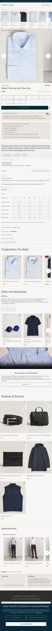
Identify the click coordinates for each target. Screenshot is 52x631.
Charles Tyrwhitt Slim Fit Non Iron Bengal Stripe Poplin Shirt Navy (13, 563)
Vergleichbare (15, 249)
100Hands (31, 24)
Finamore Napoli (23, 24)
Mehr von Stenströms (14, 291)
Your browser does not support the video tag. (26, 358)
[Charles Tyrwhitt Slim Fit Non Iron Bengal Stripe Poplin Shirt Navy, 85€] (13, 552)
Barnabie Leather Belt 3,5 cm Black (10, 435)
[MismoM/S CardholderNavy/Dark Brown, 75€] (13, 460)
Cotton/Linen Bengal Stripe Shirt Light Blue (32, 25)
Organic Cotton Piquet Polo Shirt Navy (32, 341)
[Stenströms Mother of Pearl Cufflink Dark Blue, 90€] (11, 330)
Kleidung (3, 30)
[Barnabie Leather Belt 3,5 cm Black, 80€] (13, 420)
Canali (12, 24)
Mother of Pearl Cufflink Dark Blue (12, 341)
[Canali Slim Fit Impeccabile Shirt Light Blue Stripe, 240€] (14, 19)
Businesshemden (16, 30)
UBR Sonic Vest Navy (6, 516)
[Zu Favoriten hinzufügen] (19, 257)
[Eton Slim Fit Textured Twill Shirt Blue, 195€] (42, 19)
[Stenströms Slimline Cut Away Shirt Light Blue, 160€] (4, 19)
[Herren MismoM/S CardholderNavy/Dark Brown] (13, 457)
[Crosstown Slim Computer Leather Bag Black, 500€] (39, 420)
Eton (40, 24)
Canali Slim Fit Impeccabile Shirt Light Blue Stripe (32, 281)
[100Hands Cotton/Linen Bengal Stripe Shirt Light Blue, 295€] (33, 19)
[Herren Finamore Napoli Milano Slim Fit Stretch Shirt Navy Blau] (23, 16)
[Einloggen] (42, 5)
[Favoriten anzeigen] (44, 5)
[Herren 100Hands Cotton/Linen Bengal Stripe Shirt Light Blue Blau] (33, 16)
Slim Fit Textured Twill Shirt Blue (42, 25)
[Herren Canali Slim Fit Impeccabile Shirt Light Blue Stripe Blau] (14, 16)
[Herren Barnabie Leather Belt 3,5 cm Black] (13, 417)
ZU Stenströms (8, 309)
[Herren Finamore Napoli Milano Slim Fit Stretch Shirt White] (34, 549)
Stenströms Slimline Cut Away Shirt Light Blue (11, 281)
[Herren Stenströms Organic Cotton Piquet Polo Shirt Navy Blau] (33, 326)
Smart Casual (8, 155)
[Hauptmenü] (49, 5)
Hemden (9, 30)
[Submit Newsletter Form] (49, 603)
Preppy (25, 155)
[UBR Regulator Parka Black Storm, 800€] (39, 460)
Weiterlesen (39, 612)
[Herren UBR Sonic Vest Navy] (13, 497)
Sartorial (17, 155)
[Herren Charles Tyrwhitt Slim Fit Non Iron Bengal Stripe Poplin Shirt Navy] (13, 549)
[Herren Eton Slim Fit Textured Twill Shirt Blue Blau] (42, 16)
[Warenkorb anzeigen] (47, 5)
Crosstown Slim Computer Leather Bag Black (38, 435)
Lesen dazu (25, 384)
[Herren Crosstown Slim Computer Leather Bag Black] (39, 417)
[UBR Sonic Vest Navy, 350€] (13, 500)
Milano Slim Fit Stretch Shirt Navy (23, 25)
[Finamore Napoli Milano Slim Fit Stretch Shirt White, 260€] (34, 552)
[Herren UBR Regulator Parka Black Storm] (39, 457)
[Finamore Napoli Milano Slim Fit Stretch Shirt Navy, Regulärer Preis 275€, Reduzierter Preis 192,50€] (23, 19)
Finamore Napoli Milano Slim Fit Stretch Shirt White (33, 563)
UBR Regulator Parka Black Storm (35, 475)
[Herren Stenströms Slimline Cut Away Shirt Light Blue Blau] (4, 16)
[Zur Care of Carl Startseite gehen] (7, 5)
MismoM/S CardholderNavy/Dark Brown (11, 475)
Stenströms (4, 24)
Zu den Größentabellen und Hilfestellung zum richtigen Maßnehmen (22, 222)
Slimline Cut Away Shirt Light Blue (4, 25)
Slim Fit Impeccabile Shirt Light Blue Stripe (14, 25)
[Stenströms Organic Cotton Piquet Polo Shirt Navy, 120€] (32, 330)
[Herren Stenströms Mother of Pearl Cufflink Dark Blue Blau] (11, 326)
